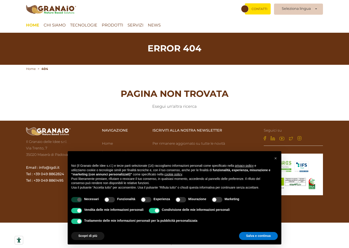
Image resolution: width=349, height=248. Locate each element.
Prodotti (112, 23)
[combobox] (298, 7)
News (154, 23)
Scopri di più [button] (87, 236)
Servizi (135, 23)
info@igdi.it (49, 167)
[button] (275, 158)
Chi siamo (55, 23)
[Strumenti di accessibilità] (19, 240)
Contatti (259, 7)
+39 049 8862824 (49, 173)
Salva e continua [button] (258, 236)
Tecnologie (83, 23)
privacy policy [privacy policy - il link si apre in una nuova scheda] (244, 165)
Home (32, 23)
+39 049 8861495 (48, 179)
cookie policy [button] (173, 174)
